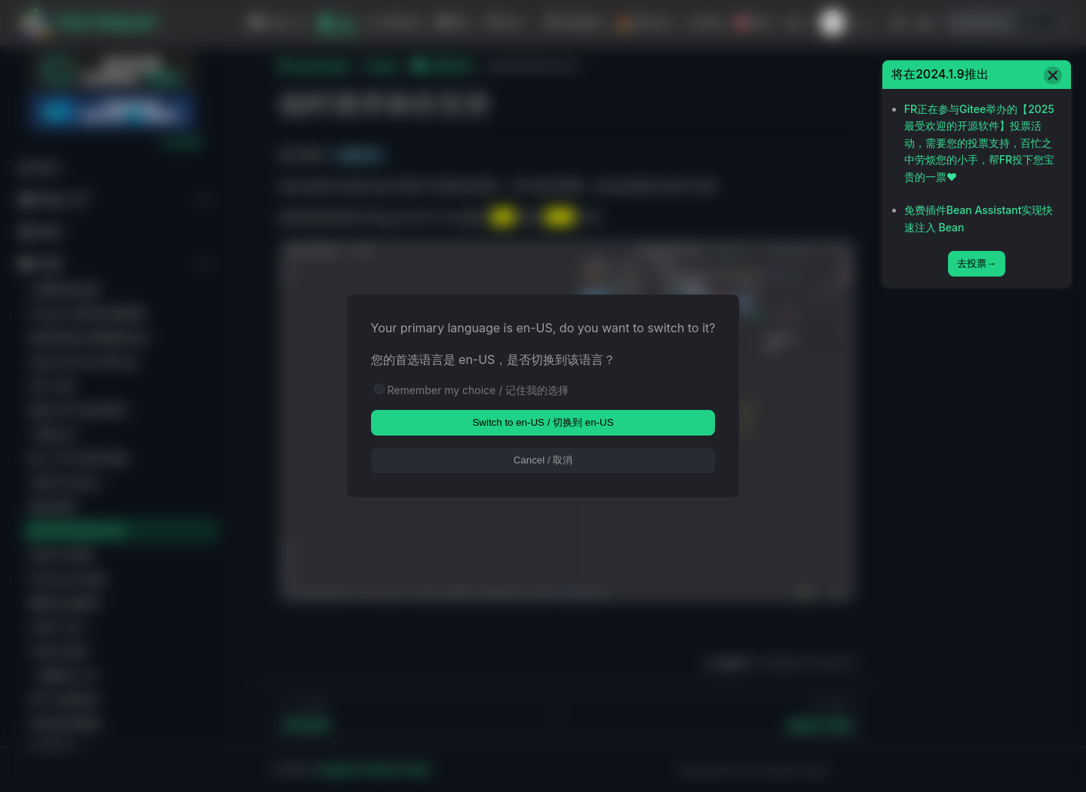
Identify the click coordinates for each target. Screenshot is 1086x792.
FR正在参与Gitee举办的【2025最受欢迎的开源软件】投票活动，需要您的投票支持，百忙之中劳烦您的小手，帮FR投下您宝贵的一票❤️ (979, 142)
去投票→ (976, 263)
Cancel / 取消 (543, 460)
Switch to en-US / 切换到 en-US (542, 422)
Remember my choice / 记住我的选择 (478, 390)
